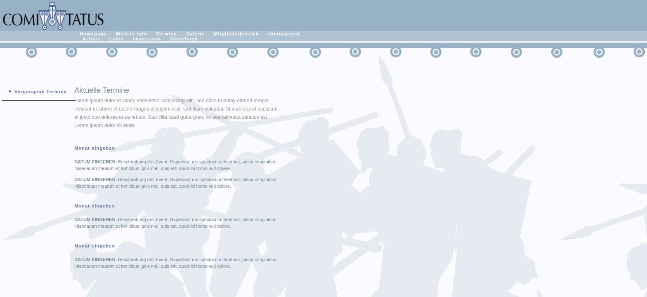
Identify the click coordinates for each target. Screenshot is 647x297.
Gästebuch (184, 38)
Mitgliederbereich (236, 33)
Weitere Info (131, 33)
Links (116, 38)
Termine (166, 33)
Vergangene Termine (40, 91)
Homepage (93, 33)
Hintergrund (283, 33)
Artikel (91, 38)
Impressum (147, 38)
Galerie (195, 33)
